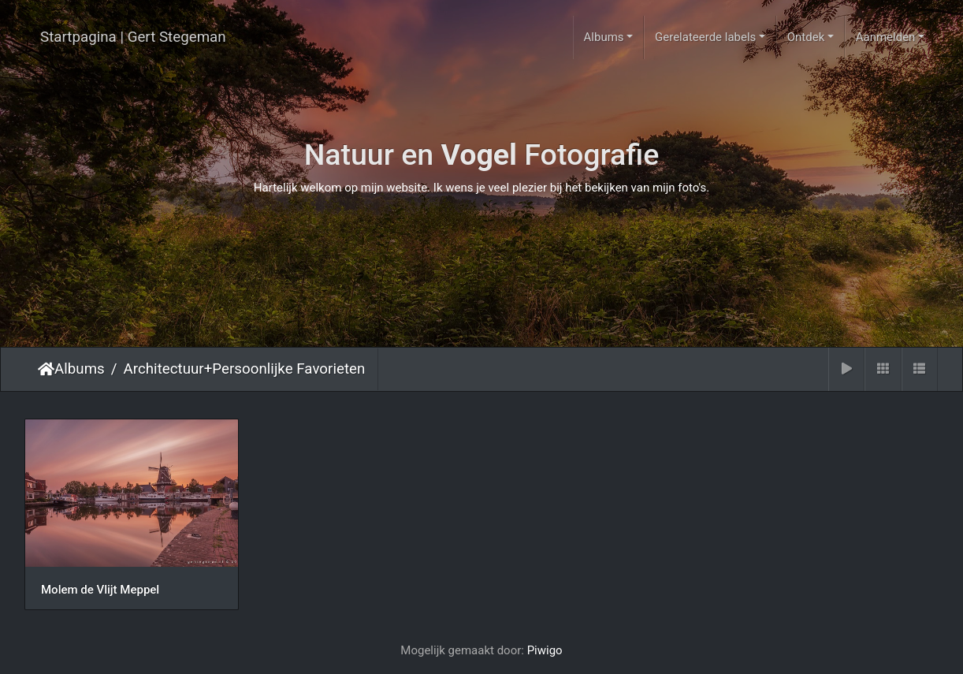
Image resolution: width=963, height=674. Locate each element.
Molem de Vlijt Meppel (100, 587)
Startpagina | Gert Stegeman (133, 37)
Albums (604, 37)
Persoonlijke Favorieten (288, 369)
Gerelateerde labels (705, 37)
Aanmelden (886, 37)
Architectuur (164, 369)
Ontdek (806, 37)
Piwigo (545, 648)
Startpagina (46, 369)
